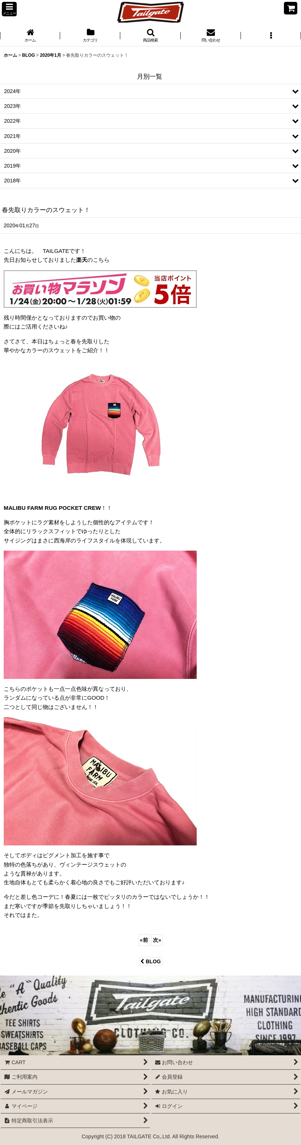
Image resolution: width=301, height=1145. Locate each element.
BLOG (150, 961)
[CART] (290, 8)
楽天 (81, 260)
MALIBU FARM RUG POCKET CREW (52, 508)
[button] (9, 9)
